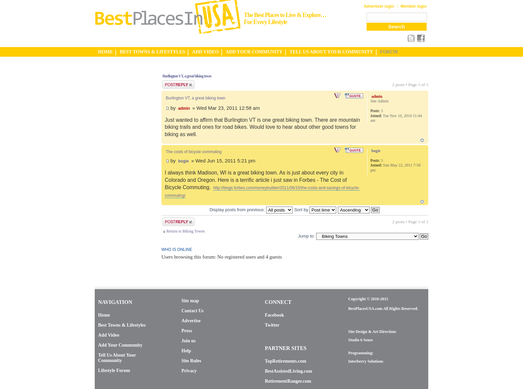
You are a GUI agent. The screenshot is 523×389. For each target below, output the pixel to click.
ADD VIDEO (205, 51)
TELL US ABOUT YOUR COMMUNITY (331, 51)
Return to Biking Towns (185, 231)
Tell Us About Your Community (117, 358)
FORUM (389, 51)
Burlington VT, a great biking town (186, 76)
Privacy (189, 370)
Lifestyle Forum (114, 370)
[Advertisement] (121, 168)
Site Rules (191, 360)
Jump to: (306, 236)
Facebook (274, 315)
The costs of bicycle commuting (193, 151)
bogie (183, 161)
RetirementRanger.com (288, 381)
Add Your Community (120, 345)
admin (184, 108)
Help (186, 350)
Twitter (272, 325)
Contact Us (192, 310)
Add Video (108, 335)
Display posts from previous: (250, 209)
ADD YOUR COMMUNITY (254, 51)
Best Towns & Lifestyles (122, 325)
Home (104, 315)
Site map (190, 300)
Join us (188, 340)
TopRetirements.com (285, 361)
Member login (414, 6)
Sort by (315, 209)
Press (186, 330)
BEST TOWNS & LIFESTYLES (152, 51)
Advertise (191, 320)
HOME (105, 51)
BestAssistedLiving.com (288, 371)
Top (422, 140)
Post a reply (178, 84)
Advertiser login (379, 6)
